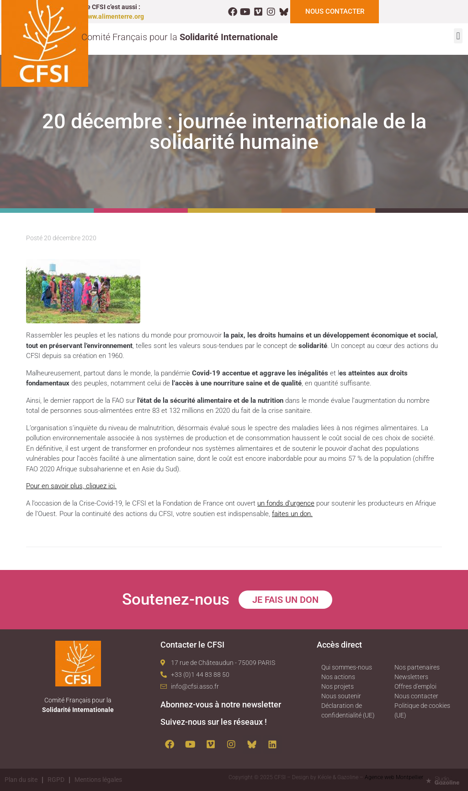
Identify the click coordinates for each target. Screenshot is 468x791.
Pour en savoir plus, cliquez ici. (71, 486)
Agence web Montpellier (394, 777)
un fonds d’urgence (285, 503)
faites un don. (292, 513)
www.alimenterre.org (113, 16)
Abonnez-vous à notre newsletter (220, 704)
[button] (458, 35)
